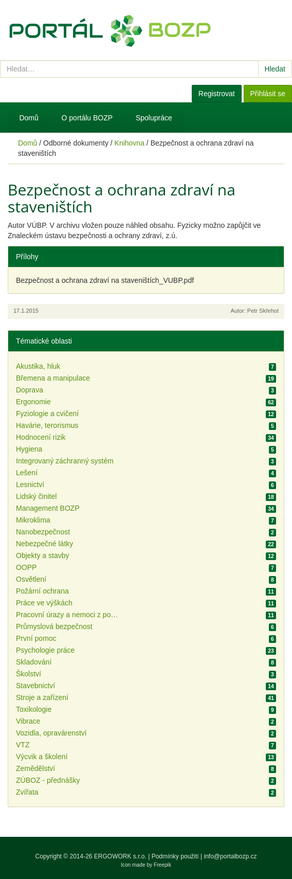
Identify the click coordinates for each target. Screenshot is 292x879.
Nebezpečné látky (44, 544)
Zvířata (27, 792)
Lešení (27, 473)
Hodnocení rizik (41, 437)
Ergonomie (33, 402)
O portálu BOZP (87, 118)
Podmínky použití (175, 856)
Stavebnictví (35, 685)
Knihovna (129, 143)
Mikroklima (33, 520)
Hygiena (29, 449)
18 (271, 497)
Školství (28, 674)
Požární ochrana (42, 591)
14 (271, 686)
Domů (28, 118)
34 (271, 438)
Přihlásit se (267, 93)
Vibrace (28, 721)
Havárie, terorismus (47, 425)
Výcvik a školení (41, 756)
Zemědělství (35, 768)
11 (271, 591)
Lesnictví (30, 484)
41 (271, 698)
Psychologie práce (45, 650)
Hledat (275, 69)
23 (271, 651)
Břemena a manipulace (53, 378)
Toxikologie (33, 709)
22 (271, 544)
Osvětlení (31, 579)
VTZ (22, 745)
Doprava (29, 390)
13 (271, 757)
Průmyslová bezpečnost (54, 626)
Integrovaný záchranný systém (65, 461)
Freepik (162, 865)
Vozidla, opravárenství (51, 733)
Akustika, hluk (38, 366)
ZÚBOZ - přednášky (48, 780)
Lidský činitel (36, 496)
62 (271, 402)
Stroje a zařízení (42, 697)
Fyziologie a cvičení (47, 413)
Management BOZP (48, 508)
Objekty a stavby (42, 555)
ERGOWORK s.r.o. (121, 856)
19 (271, 378)
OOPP (26, 567)
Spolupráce (154, 118)
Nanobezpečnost (43, 532)
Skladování (33, 662)
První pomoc (36, 638)
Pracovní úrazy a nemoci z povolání (67, 615)
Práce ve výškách (44, 603)
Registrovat (216, 93)
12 (271, 414)
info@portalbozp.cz (230, 856)
